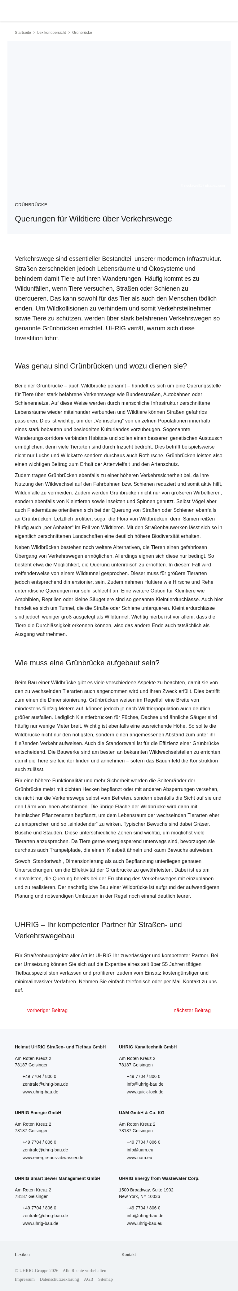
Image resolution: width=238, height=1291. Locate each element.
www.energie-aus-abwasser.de (53, 1157)
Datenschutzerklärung (59, 1279)
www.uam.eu (139, 1157)
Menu (216, 9)
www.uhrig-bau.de (40, 1091)
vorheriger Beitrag (47, 1010)
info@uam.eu (140, 1149)
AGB (88, 1279)
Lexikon (22, 1254)
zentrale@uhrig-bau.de (45, 1084)
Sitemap (105, 1279)
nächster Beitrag (192, 1010)
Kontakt (128, 1254)
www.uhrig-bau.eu (144, 1223)
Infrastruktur (164, 403)
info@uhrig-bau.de (145, 1084)
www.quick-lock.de (145, 1091)
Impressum (25, 1279)
